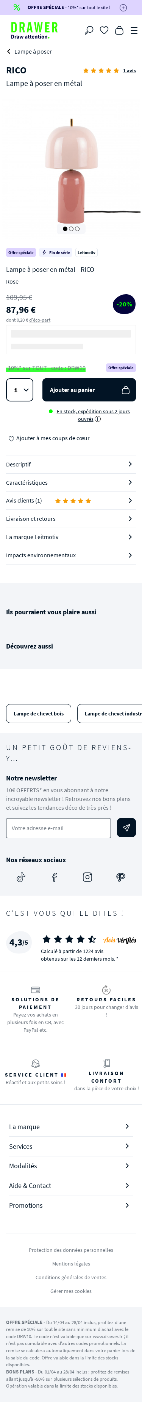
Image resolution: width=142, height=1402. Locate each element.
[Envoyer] (126, 827)
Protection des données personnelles (71, 1250)
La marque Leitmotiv (32, 537)
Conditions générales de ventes (71, 1277)
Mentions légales (71, 1263)
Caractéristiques (27, 482)
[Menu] (134, 29)
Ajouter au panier (90, 390)
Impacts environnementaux (41, 555)
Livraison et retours (31, 518)
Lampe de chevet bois (39, 713)
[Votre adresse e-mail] (58, 828)
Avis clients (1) (49, 500)
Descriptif (18, 464)
